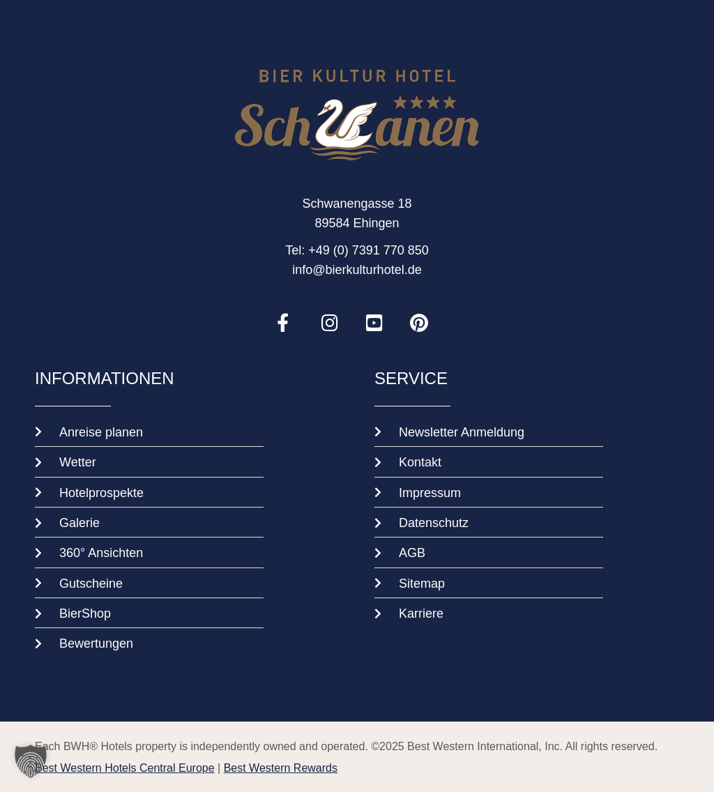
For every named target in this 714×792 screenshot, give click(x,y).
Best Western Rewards (280, 767)
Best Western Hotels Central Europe (125, 767)
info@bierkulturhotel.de (356, 269)
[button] (30, 761)
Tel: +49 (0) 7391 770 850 (357, 249)
